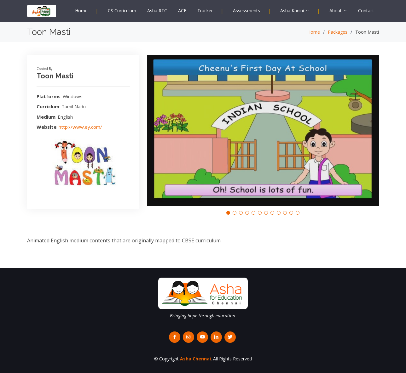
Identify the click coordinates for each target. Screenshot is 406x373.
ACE (182, 11)
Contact (366, 11)
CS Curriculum (122, 11)
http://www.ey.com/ (80, 127)
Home (81, 11)
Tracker (205, 11)
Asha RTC (157, 11)
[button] (228, 213)
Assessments (246, 11)
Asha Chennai (195, 359)
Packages (337, 32)
